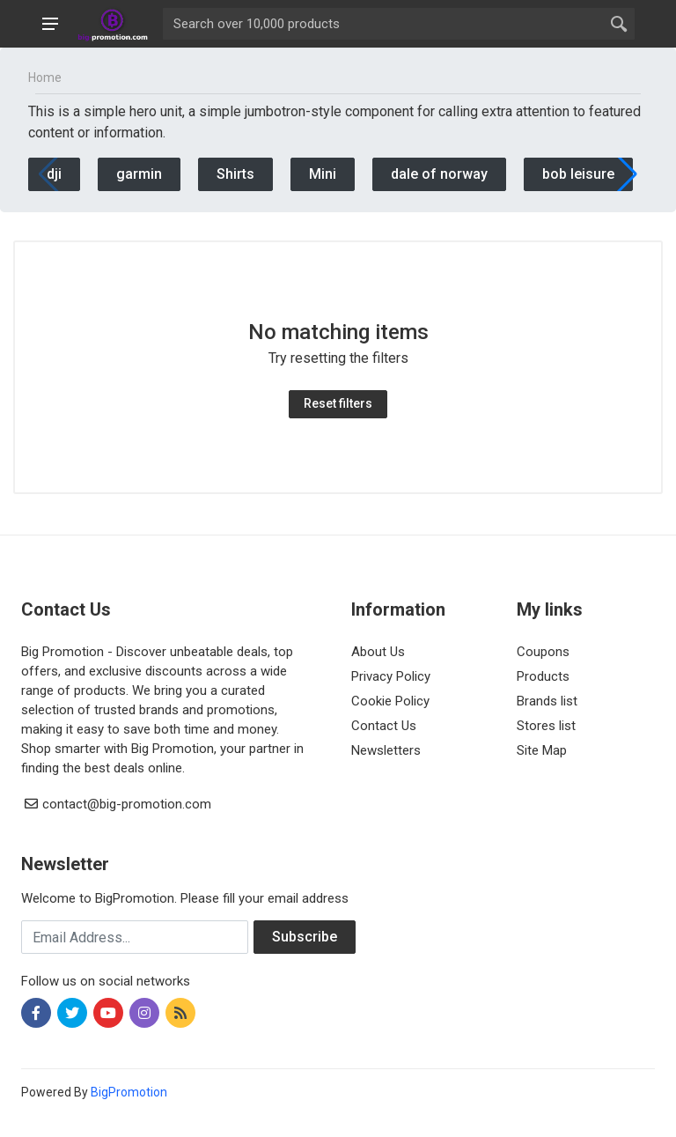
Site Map (542, 750)
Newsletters (386, 750)
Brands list (547, 701)
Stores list (546, 726)
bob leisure (578, 174)
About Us (378, 652)
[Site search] (383, 24)
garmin (139, 174)
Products (543, 676)
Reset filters (338, 403)
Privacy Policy (390, 676)
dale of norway (439, 174)
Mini (322, 174)
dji (54, 174)
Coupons (543, 652)
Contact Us (383, 726)
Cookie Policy (390, 701)
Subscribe (304, 936)
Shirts (235, 174)
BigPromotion (129, 1092)
